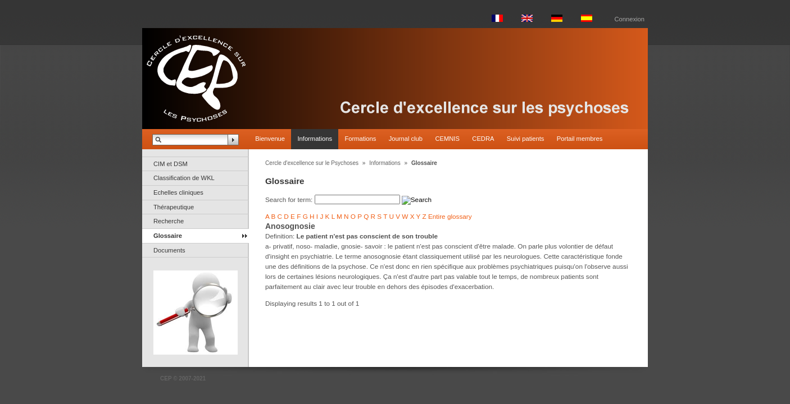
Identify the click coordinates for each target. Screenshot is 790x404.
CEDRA (483, 138)
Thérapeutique (173, 207)
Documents (169, 250)
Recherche (168, 221)
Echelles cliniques (178, 192)
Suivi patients (525, 138)
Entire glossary (450, 216)
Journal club (406, 138)
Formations (360, 138)
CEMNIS (447, 138)
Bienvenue (270, 138)
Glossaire (167, 235)
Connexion (630, 19)
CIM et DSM (170, 163)
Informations (314, 138)
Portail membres (579, 138)
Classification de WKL (184, 178)
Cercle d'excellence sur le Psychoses (311, 163)
